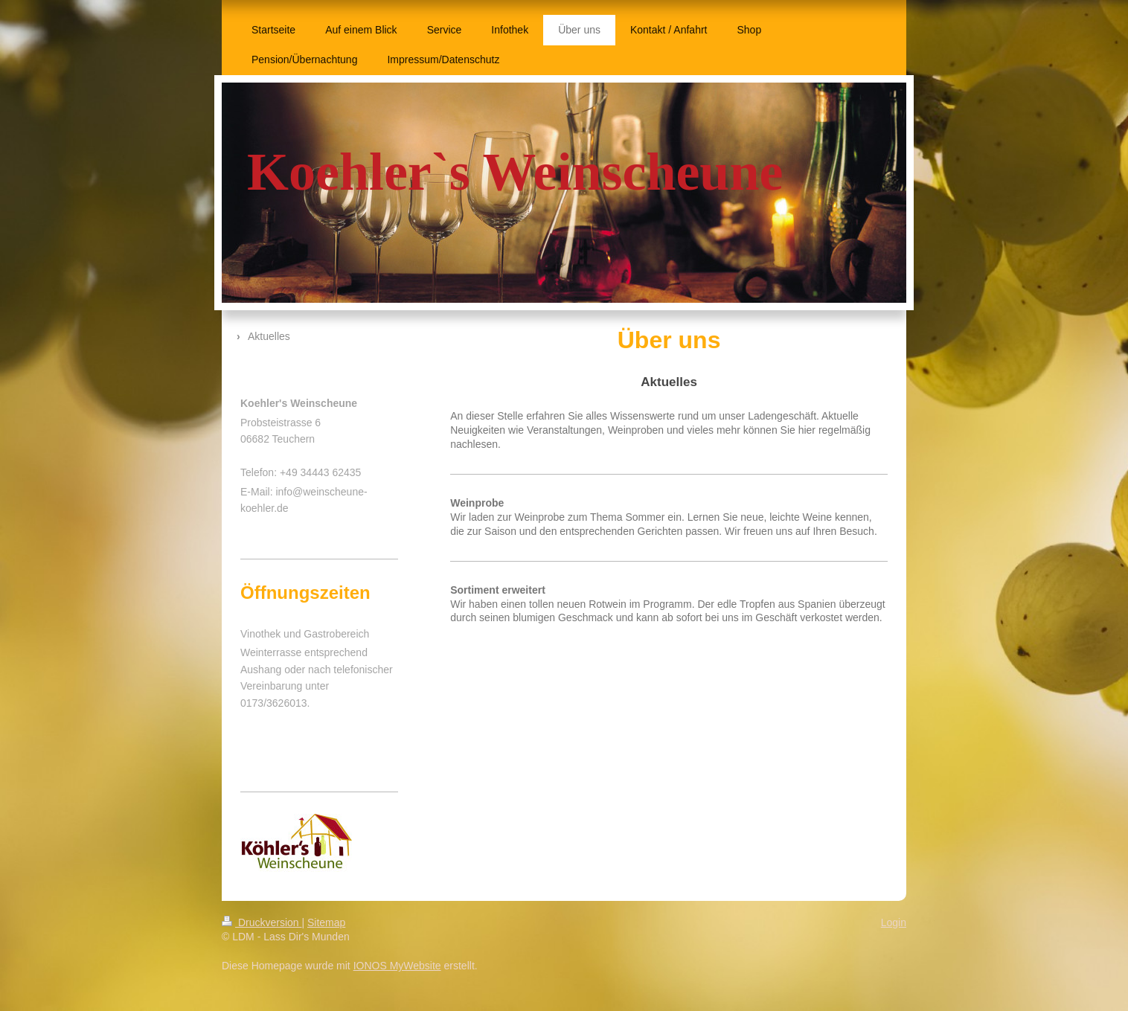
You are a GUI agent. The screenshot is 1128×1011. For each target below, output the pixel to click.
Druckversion (261, 922)
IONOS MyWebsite (397, 966)
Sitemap (326, 922)
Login (893, 922)
